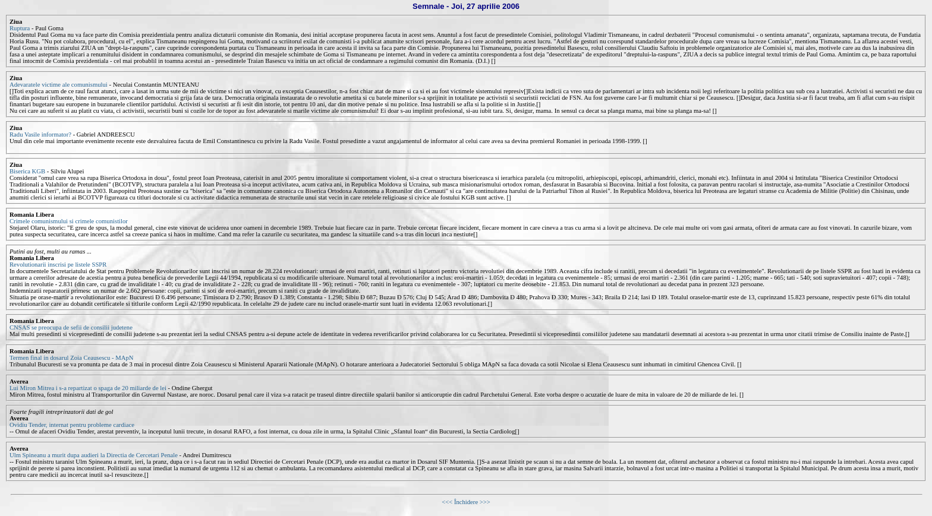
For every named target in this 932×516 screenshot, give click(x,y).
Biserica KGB (27, 171)
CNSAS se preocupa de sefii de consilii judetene (71, 327)
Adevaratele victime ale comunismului (59, 84)
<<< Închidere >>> (466, 502)
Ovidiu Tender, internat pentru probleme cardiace (72, 425)
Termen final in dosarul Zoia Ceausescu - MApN (71, 357)
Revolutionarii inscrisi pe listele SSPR (58, 264)
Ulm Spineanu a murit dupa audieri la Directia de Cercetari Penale (95, 455)
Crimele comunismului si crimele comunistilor (69, 221)
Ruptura (20, 28)
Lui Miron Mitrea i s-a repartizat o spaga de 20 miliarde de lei (89, 388)
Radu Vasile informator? (40, 134)
